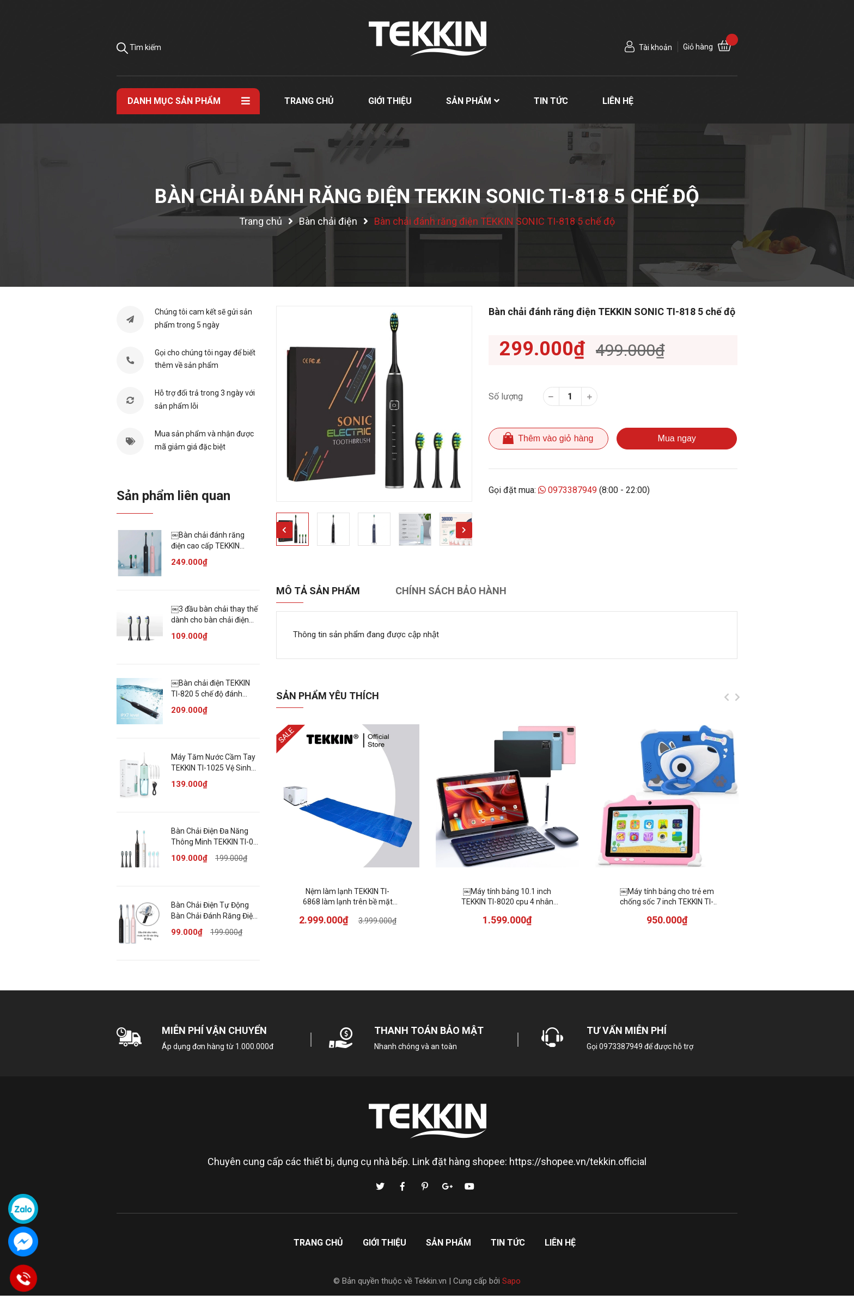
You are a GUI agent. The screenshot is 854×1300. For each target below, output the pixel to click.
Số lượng (506, 396)
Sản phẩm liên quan (173, 495)
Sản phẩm (448, 1242)
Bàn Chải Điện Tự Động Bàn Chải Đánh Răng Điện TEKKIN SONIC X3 (214, 916)
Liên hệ (560, 1242)
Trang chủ (318, 1242)
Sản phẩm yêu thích (327, 695)
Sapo (511, 1281)
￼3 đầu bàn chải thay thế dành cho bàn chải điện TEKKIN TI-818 (214, 619)
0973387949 (568, 490)
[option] (374, 404)
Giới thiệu (384, 1242)
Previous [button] (284, 530)
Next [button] (464, 530)
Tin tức (508, 1242)
